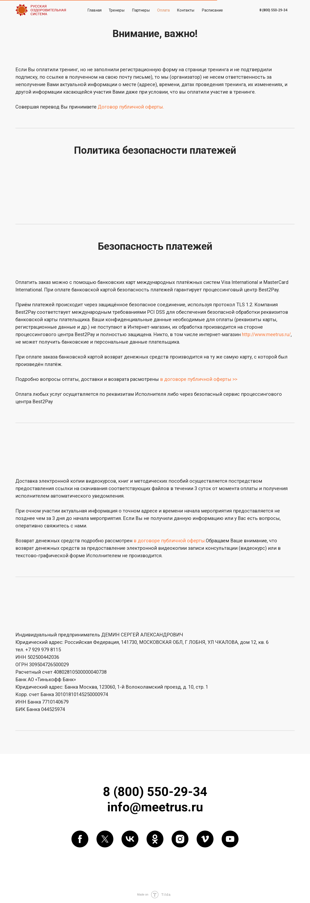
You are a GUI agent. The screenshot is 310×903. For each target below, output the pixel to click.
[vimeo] (205, 839)
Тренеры (117, 10)
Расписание (212, 10)
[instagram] (180, 839)
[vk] (130, 839)
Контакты (185, 10)
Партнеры (141, 10)
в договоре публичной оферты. (170, 541)
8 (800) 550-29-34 (273, 10)
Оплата (163, 10)
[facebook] (79, 839)
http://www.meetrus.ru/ (266, 334)
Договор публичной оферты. (131, 107)
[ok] (155, 839)
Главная (94, 10)
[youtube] (230, 839)
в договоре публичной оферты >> (198, 379)
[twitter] (105, 839)
